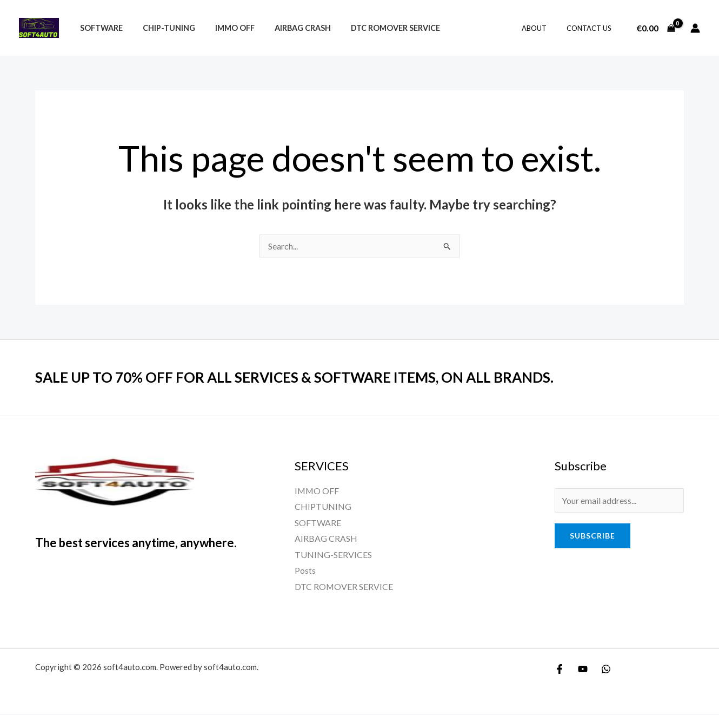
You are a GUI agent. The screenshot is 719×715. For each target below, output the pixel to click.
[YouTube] (583, 670)
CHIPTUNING (323, 507)
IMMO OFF (223, 27)
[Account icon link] (695, 28)
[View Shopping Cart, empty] (656, 28)
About (542, 28)
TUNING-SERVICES (333, 555)
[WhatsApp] (606, 670)
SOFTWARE (318, 522)
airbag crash (287, 27)
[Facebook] (559, 670)
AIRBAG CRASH (326, 539)
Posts (305, 571)
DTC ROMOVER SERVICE (375, 27)
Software (98, 27)
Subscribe (592, 535)
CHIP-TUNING (162, 27)
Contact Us (591, 28)
